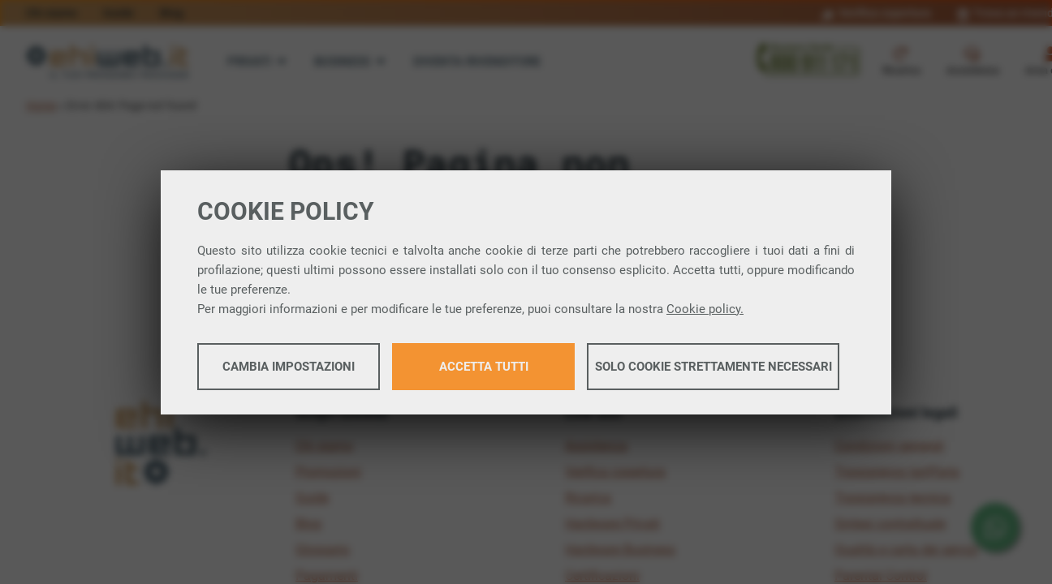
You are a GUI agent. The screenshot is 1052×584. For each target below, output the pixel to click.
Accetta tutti (483, 366)
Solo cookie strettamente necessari (713, 366)
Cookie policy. (705, 309)
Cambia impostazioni (288, 366)
